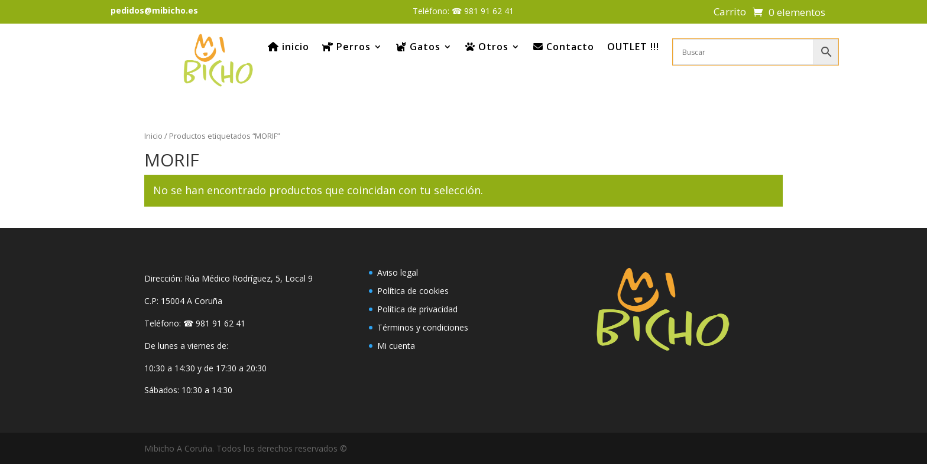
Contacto (563, 46)
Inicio (153, 135)
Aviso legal (397, 272)
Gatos (418, 46)
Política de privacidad (417, 309)
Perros (346, 46)
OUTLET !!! (633, 46)
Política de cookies (413, 290)
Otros (486, 46)
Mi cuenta (396, 345)
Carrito (730, 13)
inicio (288, 46)
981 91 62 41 (489, 11)
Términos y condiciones (422, 327)
